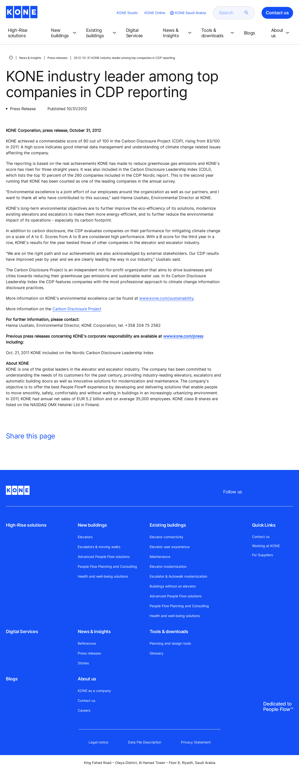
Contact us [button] (277, 12)
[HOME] (11, 57)
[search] (231, 13)
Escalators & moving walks (99, 547)
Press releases (57, 58)
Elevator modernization (168, 566)
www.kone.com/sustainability (166, 298)
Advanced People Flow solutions (104, 556)
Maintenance (160, 556)
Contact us (86, 700)
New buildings (92, 525)
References (87, 643)
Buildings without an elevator (173, 586)
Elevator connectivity (166, 537)
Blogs (11, 678)
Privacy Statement (196, 742)
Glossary (156, 653)
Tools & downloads (169, 631)
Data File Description (144, 742)
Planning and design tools (170, 643)
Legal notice (98, 742)
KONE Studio (127, 13)
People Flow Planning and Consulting (107, 566)
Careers (84, 710)
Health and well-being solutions (103, 576)
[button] (25, 33)
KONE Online (154, 13)
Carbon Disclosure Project (76, 308)
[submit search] (247, 13)
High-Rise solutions (26, 525)
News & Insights (30, 58)
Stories (83, 663)
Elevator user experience (169, 547)
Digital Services (22, 631)
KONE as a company (94, 691)
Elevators (85, 537)
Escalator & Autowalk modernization (178, 576)
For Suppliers (262, 555)
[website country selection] (187, 13)
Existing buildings (168, 525)
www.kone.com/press (183, 336)
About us (87, 678)
